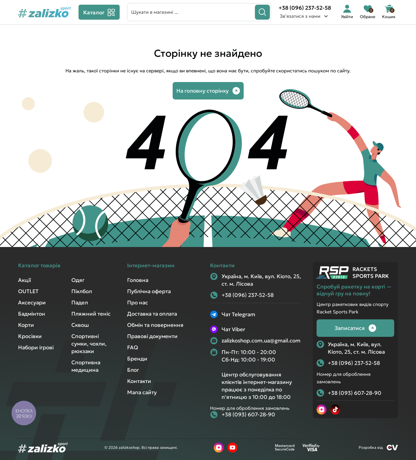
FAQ (132, 347)
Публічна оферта (149, 291)
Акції (24, 280)
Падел (79, 302)
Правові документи (152, 336)
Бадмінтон (31, 313)
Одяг (77, 280)
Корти (26, 325)
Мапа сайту (142, 392)
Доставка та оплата (152, 313)
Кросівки (30, 336)
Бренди (137, 358)
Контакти (139, 381)
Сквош (80, 325)
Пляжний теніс (91, 313)
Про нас (137, 302)
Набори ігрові (36, 347)
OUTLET (28, 291)
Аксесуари (32, 302)
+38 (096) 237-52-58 (305, 7)
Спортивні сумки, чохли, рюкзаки (89, 344)
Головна (137, 280)
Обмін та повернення (155, 325)
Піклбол (81, 291)
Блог (133, 369)
